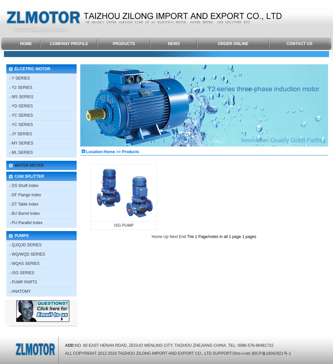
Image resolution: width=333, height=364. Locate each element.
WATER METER (29, 165)
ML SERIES (22, 152)
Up (166, 236)
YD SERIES (22, 106)
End (182, 236)
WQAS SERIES (25, 263)
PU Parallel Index (27, 222)
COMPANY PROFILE (69, 43)
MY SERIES (22, 143)
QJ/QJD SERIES (26, 245)
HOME (26, 43)
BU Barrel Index (26, 213)
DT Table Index (25, 204)
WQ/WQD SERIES (28, 254)
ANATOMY (21, 291)
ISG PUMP (124, 225)
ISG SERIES (23, 273)
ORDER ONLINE (233, 43)
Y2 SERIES (22, 87)
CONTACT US (299, 43)
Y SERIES (21, 78)
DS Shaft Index (25, 185)
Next (173, 236)
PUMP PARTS (24, 282)
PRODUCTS (124, 43)
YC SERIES (22, 115)
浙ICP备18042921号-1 (271, 353)
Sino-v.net (241, 353)
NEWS (174, 43)
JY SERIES (22, 134)
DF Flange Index (26, 195)
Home (157, 236)
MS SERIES (22, 96)
